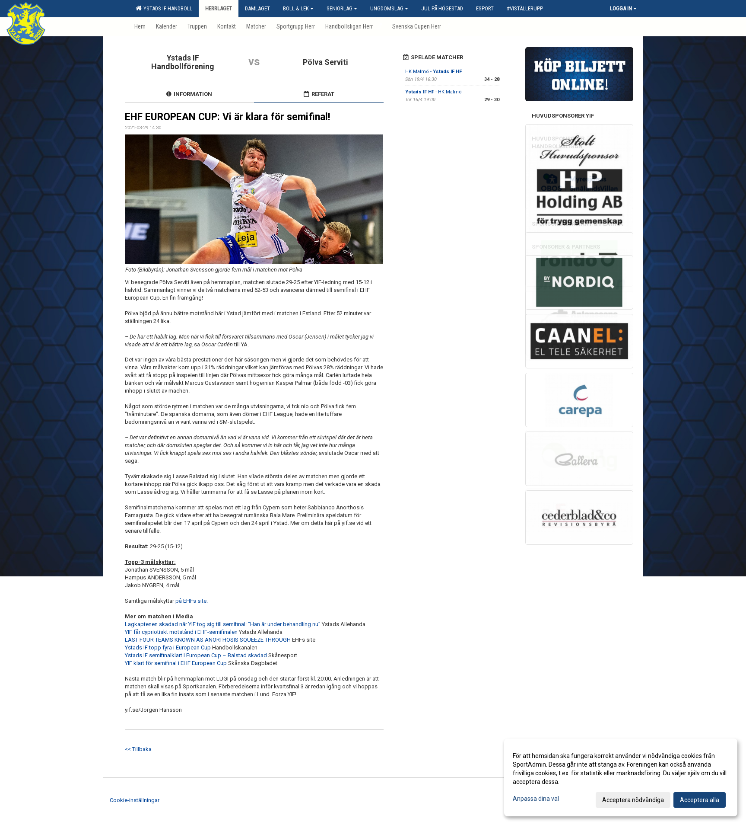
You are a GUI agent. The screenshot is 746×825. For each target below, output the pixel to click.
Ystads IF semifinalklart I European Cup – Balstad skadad (196, 655)
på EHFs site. (192, 601)
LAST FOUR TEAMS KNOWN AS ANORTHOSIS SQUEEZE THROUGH (208, 639)
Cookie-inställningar (134, 800)
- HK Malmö (433, 92)
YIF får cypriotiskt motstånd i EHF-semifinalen (181, 632)
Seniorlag (342, 8)
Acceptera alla (699, 799)
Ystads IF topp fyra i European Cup (168, 647)
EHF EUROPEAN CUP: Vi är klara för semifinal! (227, 117)
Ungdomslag (389, 8)
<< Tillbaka (138, 749)
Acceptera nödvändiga (633, 799)
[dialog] (620, 777)
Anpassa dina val (536, 798)
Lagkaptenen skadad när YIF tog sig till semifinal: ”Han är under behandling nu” (223, 624)
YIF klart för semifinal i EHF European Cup (176, 663)
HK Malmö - (433, 71)
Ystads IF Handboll (164, 8)
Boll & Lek (298, 8)
